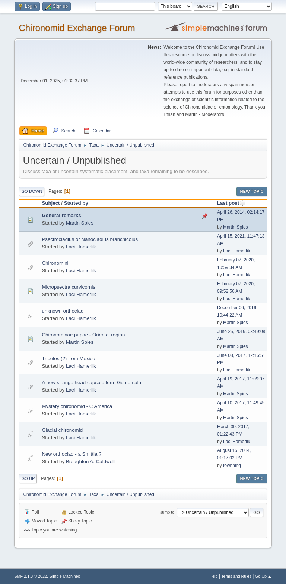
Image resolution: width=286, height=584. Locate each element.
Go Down (31, 191)
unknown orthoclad (62, 311)
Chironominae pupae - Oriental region (83, 334)
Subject (51, 203)
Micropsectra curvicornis (68, 287)
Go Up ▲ (263, 576)
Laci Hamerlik (81, 246)
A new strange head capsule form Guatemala (91, 382)
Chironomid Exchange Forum (77, 28)
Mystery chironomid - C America (77, 406)
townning (232, 465)
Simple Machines (65, 576)
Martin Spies (79, 223)
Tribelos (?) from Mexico (68, 358)
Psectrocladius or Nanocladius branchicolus (90, 239)
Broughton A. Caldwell (90, 461)
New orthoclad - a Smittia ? (71, 454)
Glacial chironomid (62, 430)
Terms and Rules (236, 576)
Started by (76, 203)
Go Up (28, 478)
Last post (231, 203)
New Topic (251, 191)
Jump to (167, 512)
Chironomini (55, 263)
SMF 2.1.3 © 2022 (30, 576)
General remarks (61, 215)
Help (213, 576)
